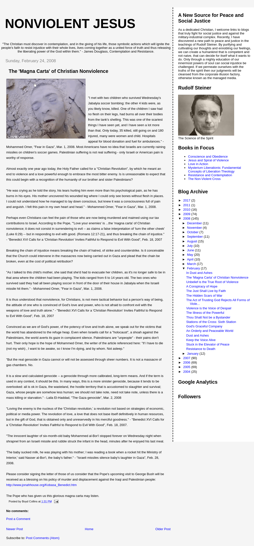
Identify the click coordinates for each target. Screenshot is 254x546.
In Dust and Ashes (199, 273)
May (190, 255)
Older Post (162, 529)
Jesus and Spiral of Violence (208, 160)
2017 (187, 200)
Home (89, 529)
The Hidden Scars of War (204, 295)
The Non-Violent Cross (204, 179)
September (195, 236)
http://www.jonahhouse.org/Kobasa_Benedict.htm (41, 485)
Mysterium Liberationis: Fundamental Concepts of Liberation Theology (214, 169)
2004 (187, 372)
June (191, 250)
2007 (187, 358)
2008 (187, 218)
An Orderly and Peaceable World (209, 331)
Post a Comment (18, 519)
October (193, 232)
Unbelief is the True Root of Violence (212, 282)
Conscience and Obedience (208, 156)
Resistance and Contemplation (210, 175)
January (193, 353)
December (195, 223)
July (190, 246)
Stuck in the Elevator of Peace (207, 344)
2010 (187, 209)
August (192, 241)
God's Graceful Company (204, 326)
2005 (187, 367)
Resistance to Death (200, 349)
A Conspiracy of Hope (202, 286)
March (192, 264)
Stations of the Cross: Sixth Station (211, 322)
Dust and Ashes (197, 335)
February (194, 268)
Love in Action (198, 164)
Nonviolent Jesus (70, 23)
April (190, 259)
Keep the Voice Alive (201, 340)
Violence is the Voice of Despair (209, 308)
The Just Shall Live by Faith (206, 291)
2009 (187, 214)
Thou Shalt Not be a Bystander (208, 317)
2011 (187, 205)
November (195, 228)
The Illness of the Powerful (205, 313)
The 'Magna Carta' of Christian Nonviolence (217, 277)
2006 (187, 362)
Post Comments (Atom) (43, 538)
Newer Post (14, 529)
